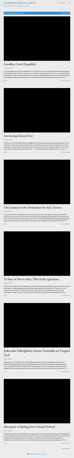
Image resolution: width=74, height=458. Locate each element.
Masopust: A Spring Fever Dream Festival (29, 426)
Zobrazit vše (65, 13)
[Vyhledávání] (61, 3)
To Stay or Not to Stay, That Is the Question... (32, 279)
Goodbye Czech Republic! (20, 64)
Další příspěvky (65, 448)
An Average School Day (18, 136)
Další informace (65, 80)
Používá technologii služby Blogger (37, 454)
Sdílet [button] (5, 80)
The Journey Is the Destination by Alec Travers (33, 207)
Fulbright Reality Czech (19, 3)
